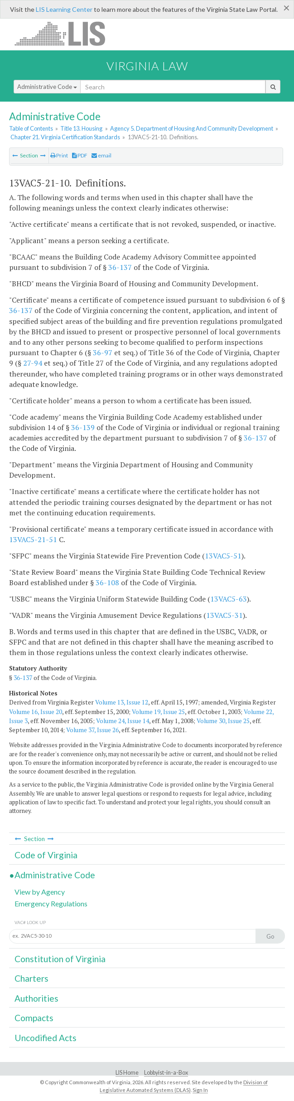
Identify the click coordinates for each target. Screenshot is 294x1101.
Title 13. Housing (81, 128)
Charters (31, 978)
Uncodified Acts (45, 1037)
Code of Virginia (45, 855)
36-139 (83, 427)
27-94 (32, 363)
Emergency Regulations (50, 903)
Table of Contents (31, 128)
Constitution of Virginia (60, 959)
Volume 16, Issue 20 (35, 712)
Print (59, 155)
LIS (65, 33)
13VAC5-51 (223, 556)
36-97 (102, 352)
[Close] (286, 8)
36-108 (107, 582)
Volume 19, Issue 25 (158, 712)
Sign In (200, 1090)
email (101, 155)
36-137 (120, 267)
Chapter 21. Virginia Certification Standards (65, 137)
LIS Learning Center (64, 9)
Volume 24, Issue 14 (122, 721)
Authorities (36, 998)
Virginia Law (147, 66)
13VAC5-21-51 (33, 539)
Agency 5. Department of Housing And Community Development (191, 128)
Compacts (33, 1018)
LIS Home (127, 1072)
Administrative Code (47, 86)
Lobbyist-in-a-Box (166, 1072)
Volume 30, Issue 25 (223, 721)
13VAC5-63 (228, 599)
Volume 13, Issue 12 (121, 702)
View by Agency (39, 891)
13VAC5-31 (224, 615)
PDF (79, 155)
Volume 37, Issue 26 (92, 730)
